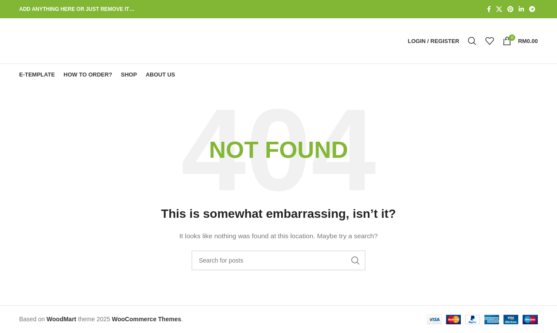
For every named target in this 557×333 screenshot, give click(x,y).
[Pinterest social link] (510, 9)
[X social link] (499, 9)
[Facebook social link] (488, 9)
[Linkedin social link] (521, 9)
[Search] (472, 41)
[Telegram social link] (532, 9)
